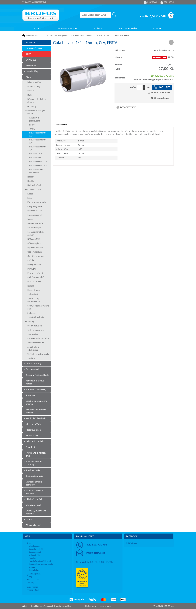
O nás (37, 28)
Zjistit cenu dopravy (160, 98)
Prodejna (32, 558)
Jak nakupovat (34, 546)
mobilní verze (105, 606)
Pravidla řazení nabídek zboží (40, 561)
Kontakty (158, 28)
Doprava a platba (67, 28)
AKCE (28, 54)
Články (98, 28)
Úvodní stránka (32, 35)
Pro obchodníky (128, 28)
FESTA (163, 57)
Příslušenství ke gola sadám (61, 35)
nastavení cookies (63, 606)
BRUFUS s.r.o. (131, 543)
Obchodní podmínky (36, 549)
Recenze (32, 567)
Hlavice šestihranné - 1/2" (85, 35)
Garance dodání (35, 552)
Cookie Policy (34, 570)
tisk (25, 606)
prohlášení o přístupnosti (42, 606)
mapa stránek (32, 587)
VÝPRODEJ (31, 59)
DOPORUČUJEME (34, 48)
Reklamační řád (34, 555)
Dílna (44, 35)
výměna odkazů (33, 590)
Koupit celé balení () (160, 93)
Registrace (152, 2)
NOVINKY (30, 42)
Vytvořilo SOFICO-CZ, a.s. (164, 606)
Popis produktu (61, 124)
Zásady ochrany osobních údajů (41, 564)
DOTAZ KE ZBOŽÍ (128, 107)
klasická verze (90, 606)
